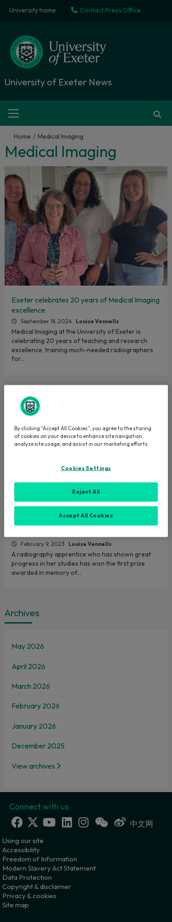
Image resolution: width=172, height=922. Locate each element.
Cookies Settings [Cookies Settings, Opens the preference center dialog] (86, 468)
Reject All (86, 492)
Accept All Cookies (86, 515)
